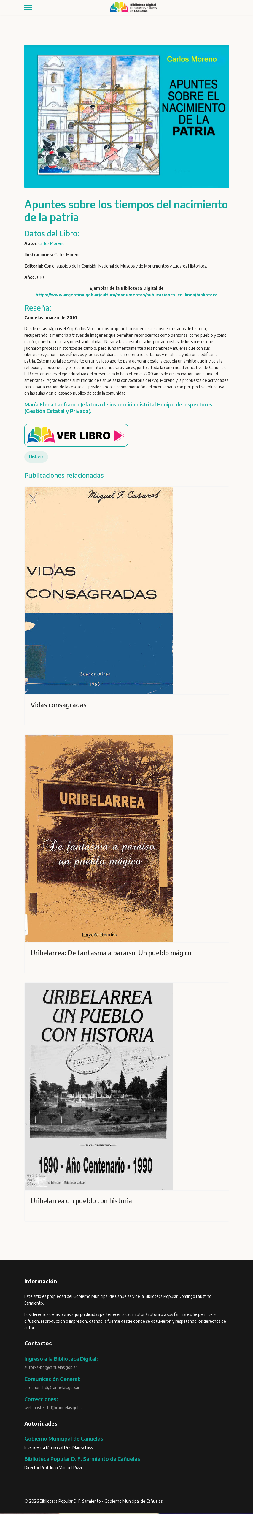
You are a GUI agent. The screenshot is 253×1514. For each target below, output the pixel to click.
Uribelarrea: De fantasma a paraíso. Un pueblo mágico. (112, 953)
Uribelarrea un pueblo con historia (81, 1201)
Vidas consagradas (59, 705)
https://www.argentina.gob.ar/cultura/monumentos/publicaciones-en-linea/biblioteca (126, 295)
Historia (36, 457)
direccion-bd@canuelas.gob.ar (51, 1388)
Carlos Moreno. (52, 243)
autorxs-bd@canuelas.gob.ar (50, 1368)
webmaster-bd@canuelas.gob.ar (54, 1408)
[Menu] (28, 7)
